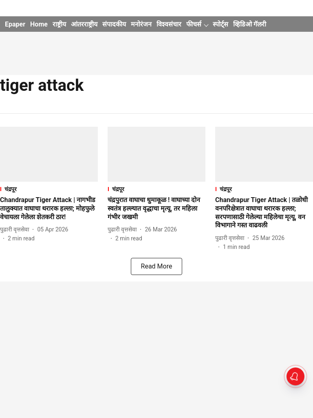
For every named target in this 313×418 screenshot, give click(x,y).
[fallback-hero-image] (49, 154)
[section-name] (49, 189)
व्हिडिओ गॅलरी (249, 24)
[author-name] (16, 229)
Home (39, 24)
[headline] (49, 208)
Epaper (15, 24)
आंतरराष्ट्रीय (84, 24)
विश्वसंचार (168, 24)
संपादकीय (114, 24)
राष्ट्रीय (59, 24)
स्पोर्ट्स (220, 24)
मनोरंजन (141, 24)
